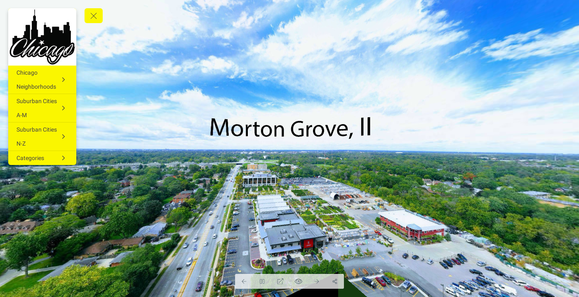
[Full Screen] (280, 281)
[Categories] (42, 158)
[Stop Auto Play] (262, 281)
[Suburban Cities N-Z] (42, 137)
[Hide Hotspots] (299, 281)
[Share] (335, 281)
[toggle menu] (94, 15)
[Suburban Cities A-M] (42, 108)
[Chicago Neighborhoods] (42, 80)
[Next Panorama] (317, 281)
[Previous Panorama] (244, 281)
